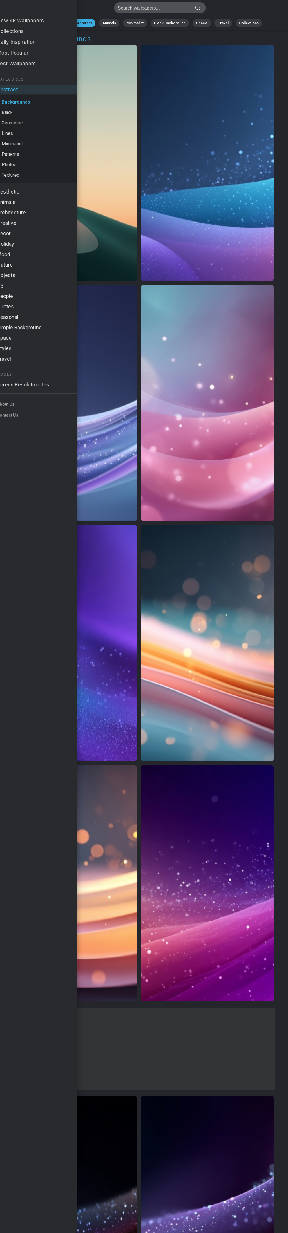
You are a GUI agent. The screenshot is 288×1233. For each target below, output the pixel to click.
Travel (223, 23)
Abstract (84, 23)
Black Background (170, 23)
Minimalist (135, 23)
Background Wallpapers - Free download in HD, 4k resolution (34, 9)
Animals (109, 23)
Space (201, 23)
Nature (60, 23)
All (42, 23)
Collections (249, 23)
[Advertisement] (139, 1049)
